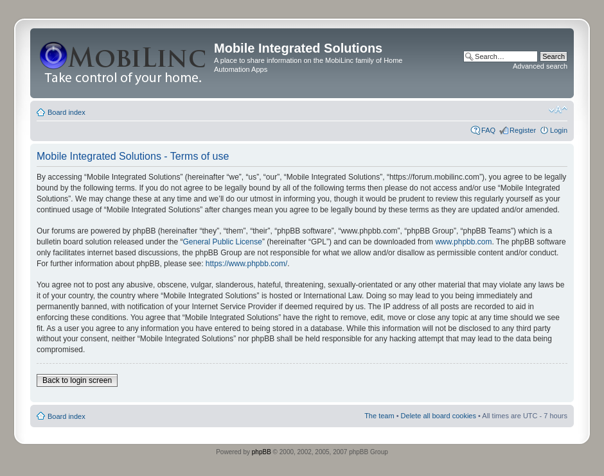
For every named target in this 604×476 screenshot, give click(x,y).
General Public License (222, 241)
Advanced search (540, 66)
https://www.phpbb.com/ (246, 263)
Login (558, 130)
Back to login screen (77, 380)
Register (523, 130)
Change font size (558, 109)
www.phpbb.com (463, 241)
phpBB (261, 451)
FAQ (488, 130)
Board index (66, 112)
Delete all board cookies (438, 416)
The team (379, 416)
